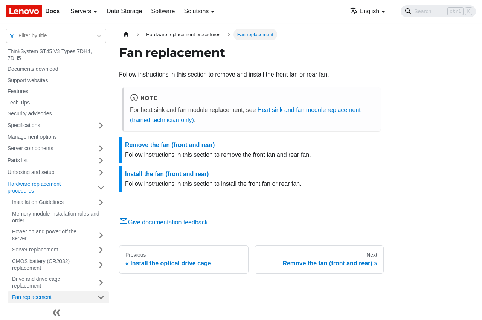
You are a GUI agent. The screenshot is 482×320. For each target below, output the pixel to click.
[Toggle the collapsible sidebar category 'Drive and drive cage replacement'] (101, 282)
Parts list (18, 160)
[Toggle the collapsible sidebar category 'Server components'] (101, 148)
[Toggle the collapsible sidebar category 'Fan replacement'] (101, 297)
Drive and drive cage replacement (36, 282)
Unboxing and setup (31, 172)
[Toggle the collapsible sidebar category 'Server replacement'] (101, 250)
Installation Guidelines (38, 202)
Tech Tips (19, 103)
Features (18, 91)
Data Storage (124, 11)
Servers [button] (80, 11)
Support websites (28, 80)
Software (163, 11)
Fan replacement (32, 297)
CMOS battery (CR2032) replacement (41, 264)
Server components (30, 148)
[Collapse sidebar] (56, 312)
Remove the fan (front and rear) (170, 145)
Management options (32, 137)
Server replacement (35, 250)
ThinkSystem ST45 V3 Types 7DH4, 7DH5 (50, 54)
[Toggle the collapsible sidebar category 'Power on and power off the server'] (101, 235)
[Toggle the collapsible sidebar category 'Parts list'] (101, 161)
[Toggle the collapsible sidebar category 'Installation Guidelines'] (101, 202)
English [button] (364, 11)
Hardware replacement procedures (34, 187)
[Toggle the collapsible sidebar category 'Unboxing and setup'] (101, 173)
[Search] (438, 11)
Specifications (24, 125)
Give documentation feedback (163, 222)
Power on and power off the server (44, 234)
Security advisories (30, 113)
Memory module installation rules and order (55, 217)
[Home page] (126, 34)
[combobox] (19, 35)
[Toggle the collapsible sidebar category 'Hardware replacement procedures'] (101, 187)
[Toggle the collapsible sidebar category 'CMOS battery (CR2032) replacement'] (101, 265)
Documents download (33, 69)
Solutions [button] (196, 11)
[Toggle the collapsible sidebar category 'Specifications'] (101, 125)
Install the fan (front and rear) (167, 174)
